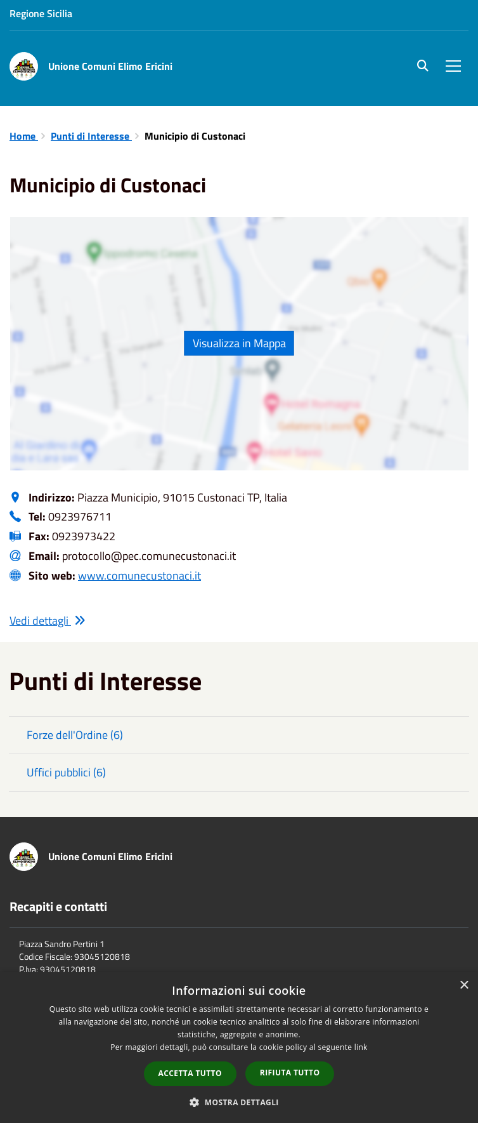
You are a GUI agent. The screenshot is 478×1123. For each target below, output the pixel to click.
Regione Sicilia (41, 13)
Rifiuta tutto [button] (290, 1072)
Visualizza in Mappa (239, 343)
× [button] (463, 985)
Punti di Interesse (91, 135)
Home (24, 135)
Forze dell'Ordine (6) (75, 734)
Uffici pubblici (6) (66, 772)
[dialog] (239, 1047)
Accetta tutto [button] (190, 1073)
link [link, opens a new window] (361, 1047)
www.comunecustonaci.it (139, 575)
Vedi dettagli (48, 620)
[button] (239, 1102)
